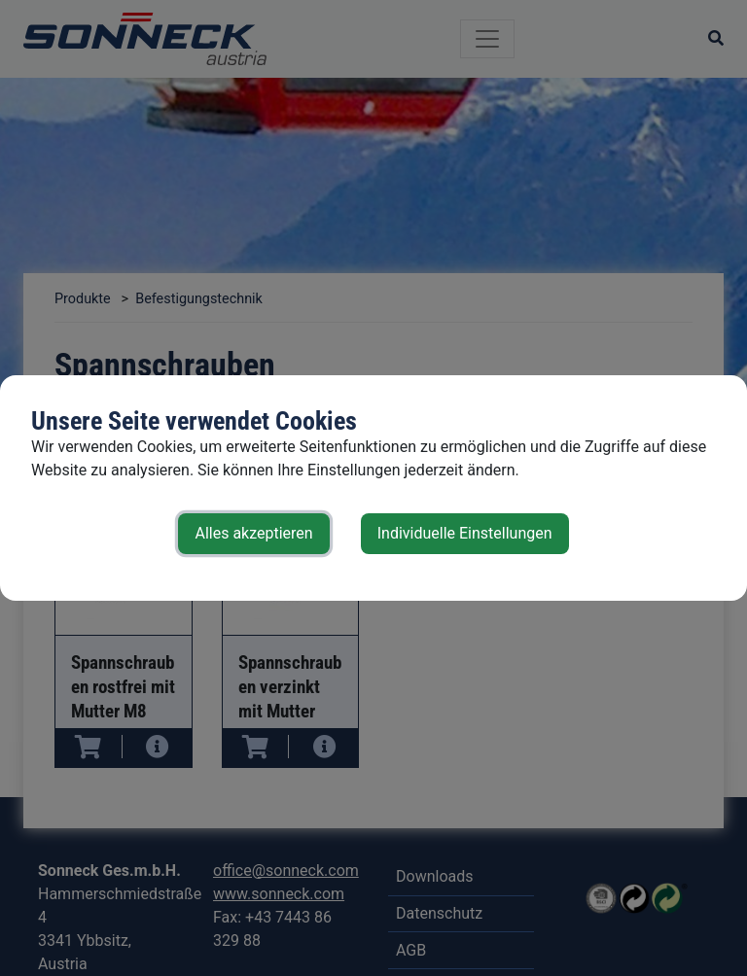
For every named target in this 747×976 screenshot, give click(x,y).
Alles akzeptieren (253, 533)
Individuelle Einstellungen (464, 533)
